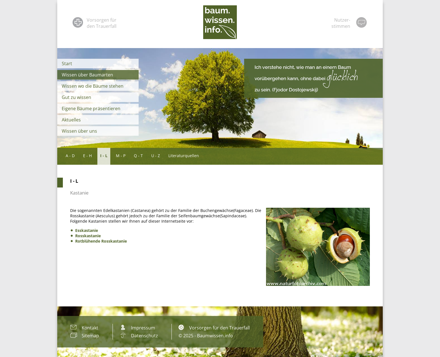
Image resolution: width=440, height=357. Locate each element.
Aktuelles (71, 120)
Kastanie (79, 192)
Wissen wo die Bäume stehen (92, 86)
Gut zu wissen (76, 97)
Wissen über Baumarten (87, 75)
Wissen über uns (79, 131)
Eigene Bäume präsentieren (91, 108)
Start (67, 63)
